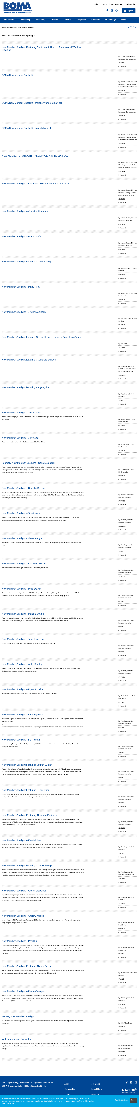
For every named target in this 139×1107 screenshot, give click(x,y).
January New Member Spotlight (18, 1016)
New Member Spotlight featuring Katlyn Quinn (26, 387)
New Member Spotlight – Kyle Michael (22, 840)
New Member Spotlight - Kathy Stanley (22, 664)
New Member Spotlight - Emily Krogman (23, 639)
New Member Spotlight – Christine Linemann (25, 211)
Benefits (95, 1094)
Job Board (95, 1084)
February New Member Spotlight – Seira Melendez (28, 463)
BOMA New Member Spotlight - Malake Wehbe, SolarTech (32, 103)
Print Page (132, 27)
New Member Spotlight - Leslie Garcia (21, 412)
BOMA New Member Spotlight (17, 75)
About (67, 1084)
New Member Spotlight (26, 27)
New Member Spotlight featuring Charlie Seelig (26, 261)
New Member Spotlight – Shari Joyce (21, 513)
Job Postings (110, 20)
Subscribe (130, 4)
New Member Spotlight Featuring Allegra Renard (27, 966)
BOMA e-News (12, 27)
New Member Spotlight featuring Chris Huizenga (27, 865)
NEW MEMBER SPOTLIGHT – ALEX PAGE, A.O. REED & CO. (35, 155)
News (124, 20)
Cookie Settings (121, 1100)
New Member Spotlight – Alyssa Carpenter (24, 890)
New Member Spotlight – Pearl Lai (19, 941)
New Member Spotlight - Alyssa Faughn (22, 538)
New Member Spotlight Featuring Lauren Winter (27, 765)
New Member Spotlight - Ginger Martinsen (24, 312)
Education (55, 20)
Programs (82, 20)
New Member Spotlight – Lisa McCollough (24, 563)
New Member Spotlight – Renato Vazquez (23, 991)
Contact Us (116, 4)
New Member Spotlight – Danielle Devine (23, 488)
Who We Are (10, 20)
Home (4, 27)
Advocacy (41, 20)
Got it (133, 1100)
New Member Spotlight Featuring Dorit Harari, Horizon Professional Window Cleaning (41, 48)
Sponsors (95, 20)
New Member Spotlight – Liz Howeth (21, 739)
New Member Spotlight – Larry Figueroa (23, 714)
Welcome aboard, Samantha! (17, 1039)
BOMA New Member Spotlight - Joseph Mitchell (26, 128)
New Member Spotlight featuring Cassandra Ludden (29, 359)
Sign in (130, 11)
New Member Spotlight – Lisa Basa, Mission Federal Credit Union (36, 183)
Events (69, 20)
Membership (26, 20)
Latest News (96, 1089)
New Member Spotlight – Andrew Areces (23, 916)
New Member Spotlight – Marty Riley (21, 286)
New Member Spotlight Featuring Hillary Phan (26, 790)
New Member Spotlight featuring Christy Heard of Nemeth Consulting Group (41, 337)
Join (96, 4)
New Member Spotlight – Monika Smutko (23, 614)
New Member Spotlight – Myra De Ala (21, 588)
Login (104, 4)
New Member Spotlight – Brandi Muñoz (22, 236)
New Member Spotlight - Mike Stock (20, 437)
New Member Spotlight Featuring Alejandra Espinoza (29, 815)
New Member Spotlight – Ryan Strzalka (22, 689)
